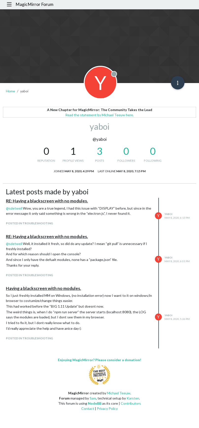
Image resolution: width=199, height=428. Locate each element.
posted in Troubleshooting (29, 223)
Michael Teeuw (118, 393)
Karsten (133, 398)
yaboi (168, 214)
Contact (87, 408)
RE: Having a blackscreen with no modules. (47, 200)
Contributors (131, 403)
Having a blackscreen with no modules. (43, 288)
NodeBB (94, 403)
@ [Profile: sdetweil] (14, 208)
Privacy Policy (107, 408)
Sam (93, 398)
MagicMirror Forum (34, 4)
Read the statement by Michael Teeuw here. (99, 115)
